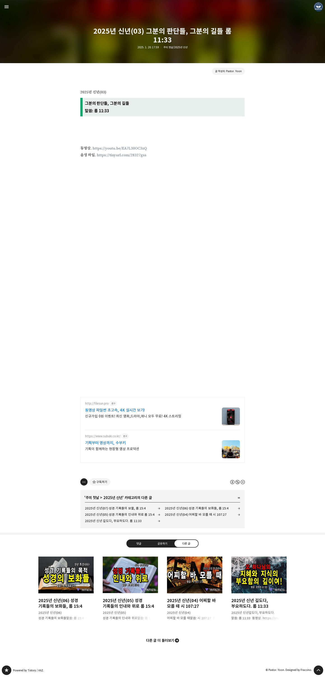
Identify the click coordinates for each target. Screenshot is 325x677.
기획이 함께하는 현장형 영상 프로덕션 (112, 449)
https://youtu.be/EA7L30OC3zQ (120, 148)
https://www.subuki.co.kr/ (103, 436)
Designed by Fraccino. (299, 670)
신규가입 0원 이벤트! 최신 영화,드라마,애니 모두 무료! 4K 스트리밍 (133, 416)
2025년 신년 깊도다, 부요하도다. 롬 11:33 (113, 521)
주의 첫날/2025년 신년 (175, 47)
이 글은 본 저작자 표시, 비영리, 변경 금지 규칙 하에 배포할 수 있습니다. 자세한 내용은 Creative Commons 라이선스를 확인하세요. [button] (237, 482)
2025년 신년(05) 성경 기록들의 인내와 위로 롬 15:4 (120, 514)
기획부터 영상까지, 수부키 (105, 442)
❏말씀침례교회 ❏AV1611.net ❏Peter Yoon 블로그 (6, 670)
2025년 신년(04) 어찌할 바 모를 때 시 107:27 (196, 514)
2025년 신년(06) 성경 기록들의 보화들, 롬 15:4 (197, 508)
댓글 (138, 543)
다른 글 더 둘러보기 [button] (160, 640)
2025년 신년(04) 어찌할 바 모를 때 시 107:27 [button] (194, 592)
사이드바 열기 (6, 6)
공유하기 (162, 543)
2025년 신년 (113, 497)
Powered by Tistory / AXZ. (28, 670)
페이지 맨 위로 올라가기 (318, 670)
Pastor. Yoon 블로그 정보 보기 (318, 6)
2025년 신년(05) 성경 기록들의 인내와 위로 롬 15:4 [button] (130, 592)
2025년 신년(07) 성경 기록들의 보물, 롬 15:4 (115, 508)
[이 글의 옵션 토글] (84, 482)
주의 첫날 (92, 497)
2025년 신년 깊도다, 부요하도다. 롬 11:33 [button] (259, 592)
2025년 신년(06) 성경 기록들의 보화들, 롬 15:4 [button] (66, 592)
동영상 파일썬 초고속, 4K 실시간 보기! (115, 410)
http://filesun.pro (97, 403)
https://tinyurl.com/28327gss (121, 155)
